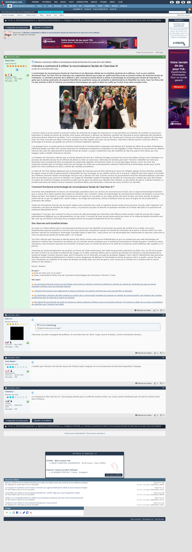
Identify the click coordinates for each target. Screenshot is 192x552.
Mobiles (115, 6)
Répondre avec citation (143, 310)
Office (107, 6)
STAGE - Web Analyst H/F (58, 461)
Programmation (89, 6)
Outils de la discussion (144, 52)
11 (157, 310)
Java (65, 6)
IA (45, 6)
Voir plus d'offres (113, 475)
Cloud (39, 6)
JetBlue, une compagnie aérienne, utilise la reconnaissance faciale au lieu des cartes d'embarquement (44, 498)
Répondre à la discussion (17, 27)
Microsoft (57, 6)
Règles (61, 15)
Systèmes (123, 6)
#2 (163, 315)
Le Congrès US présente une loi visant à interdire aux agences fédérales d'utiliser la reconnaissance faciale (46, 488)
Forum (10, 20)
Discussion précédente (75, 433)
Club (120, 2)
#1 (163, 57)
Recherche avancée (183, 15)
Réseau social (30, 15)
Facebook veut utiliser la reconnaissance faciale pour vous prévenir (31, 503)
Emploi (94, 2)
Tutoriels (46, 2)
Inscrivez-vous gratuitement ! (50, 12)
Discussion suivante (95, 433)
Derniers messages (8, 15)
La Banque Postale (60, 472)
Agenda (48, 15)
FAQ (55, 2)
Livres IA (113, 9)
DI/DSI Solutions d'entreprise (24, 6)
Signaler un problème (42, 27)
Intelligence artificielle (72, 20)
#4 (163, 388)
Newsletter (82, 2)
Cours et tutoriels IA (100, 9)
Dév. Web (72, 6)
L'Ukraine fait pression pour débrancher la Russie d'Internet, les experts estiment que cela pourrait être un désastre (83, 291)
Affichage (158, 52)
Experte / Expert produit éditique (62, 470)
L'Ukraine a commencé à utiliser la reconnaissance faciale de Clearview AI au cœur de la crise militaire (61, 33)
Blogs (63, 2)
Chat (71, 2)
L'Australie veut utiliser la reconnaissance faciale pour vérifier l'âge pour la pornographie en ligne (42, 493)
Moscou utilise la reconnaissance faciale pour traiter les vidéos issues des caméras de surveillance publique (46, 483)
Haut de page (159, 519)
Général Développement (25, 20)
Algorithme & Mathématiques (49, 20)
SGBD (100, 6)
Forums (35, 2)
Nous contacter (136, 519)
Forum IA (87, 9)
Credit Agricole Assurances (65, 463)
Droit (112, 2)
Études (103, 2)
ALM (50, 6)
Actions (19, 15)
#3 (163, 357)
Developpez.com (148, 519)
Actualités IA (77, 9)
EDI (80, 6)
